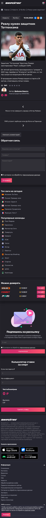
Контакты (4, 471)
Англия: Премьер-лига (10, 205)
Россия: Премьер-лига (10, 198)
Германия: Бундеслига (10, 209)
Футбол (16, 18)
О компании (5, 468)
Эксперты (4, 493)
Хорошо (6, 514)
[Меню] (2, 3)
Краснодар (7, 273)
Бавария (6, 236)
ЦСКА (5, 269)
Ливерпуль (7, 232)
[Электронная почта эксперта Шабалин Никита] (6, 95)
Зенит (5, 258)
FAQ (2, 478)
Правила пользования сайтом (11, 485)
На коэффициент (7, 378)
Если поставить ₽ (8, 369)
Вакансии (4, 473)
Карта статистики (7, 500)
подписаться (23, 351)
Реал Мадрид (8, 221)
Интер (5, 247)
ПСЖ (5, 240)
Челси (5, 243)
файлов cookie (30, 510)
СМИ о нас (4, 497)
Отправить (6, 180)
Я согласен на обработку (21, 175)
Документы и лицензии (9, 495)
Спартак (6, 262)
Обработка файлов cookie (9, 483)
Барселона (7, 225)
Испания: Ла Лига (10, 194)
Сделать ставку (23, 409)
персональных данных (31, 175)
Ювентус (6, 251)
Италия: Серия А (8, 202)
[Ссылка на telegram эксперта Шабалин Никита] (2, 95)
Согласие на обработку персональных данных (16, 490)
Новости (6, 18)
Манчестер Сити (9, 229)
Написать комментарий (11, 135)
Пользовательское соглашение (11, 488)
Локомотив (7, 265)
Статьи (3, 476)
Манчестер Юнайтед (11, 254)
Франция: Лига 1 (8, 213)
